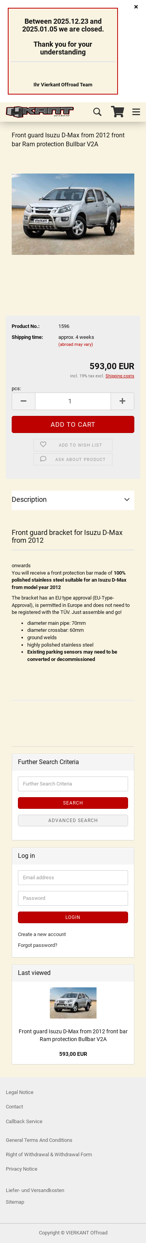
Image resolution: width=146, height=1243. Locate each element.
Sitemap (15, 1202)
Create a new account (42, 934)
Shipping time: (27, 337)
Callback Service (24, 1121)
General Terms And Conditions (39, 1140)
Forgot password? (37, 945)
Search (73, 803)
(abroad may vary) (75, 344)
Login (73, 917)
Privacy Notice (21, 1169)
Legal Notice (19, 1092)
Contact (14, 1107)
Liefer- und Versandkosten (35, 1190)
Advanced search (73, 820)
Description (29, 499)
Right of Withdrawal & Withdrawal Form (49, 1154)
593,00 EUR (73, 1054)
